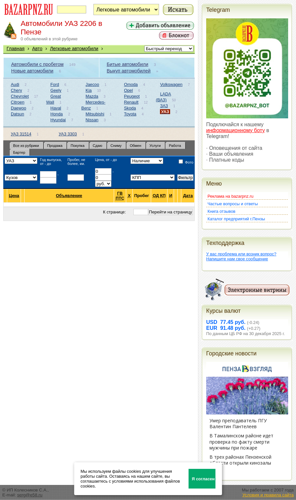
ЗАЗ (164, 105)
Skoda (130, 108)
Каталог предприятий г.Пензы (236, 218)
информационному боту (235, 130)
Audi (15, 84)
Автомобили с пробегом (37, 64)
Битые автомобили (127, 64)
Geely (55, 90)
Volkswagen (171, 84)
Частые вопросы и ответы (232, 203)
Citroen (17, 102)
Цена (14, 195)
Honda (56, 113)
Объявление (69, 195)
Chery (16, 90)
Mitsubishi (95, 113)
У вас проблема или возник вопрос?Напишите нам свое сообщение (241, 256)
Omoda (131, 84)
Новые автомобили (32, 70)
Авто (37, 48)
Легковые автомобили (74, 48)
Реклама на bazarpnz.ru (230, 196)
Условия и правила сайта (268, 494)
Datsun (17, 113)
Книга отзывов (221, 211)
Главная (16, 48)
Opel (128, 90)
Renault (131, 102)
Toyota (130, 113)
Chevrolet (20, 96)
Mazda (92, 96)
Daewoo (18, 108)
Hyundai (58, 119)
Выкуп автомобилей (129, 70)
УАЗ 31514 (21, 133)
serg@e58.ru (29, 494)
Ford (54, 84)
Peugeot (132, 96)
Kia (89, 90)
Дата (188, 195)
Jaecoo (92, 84)
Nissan (92, 119)
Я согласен (203, 478)
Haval (55, 108)
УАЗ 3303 (68, 133)
